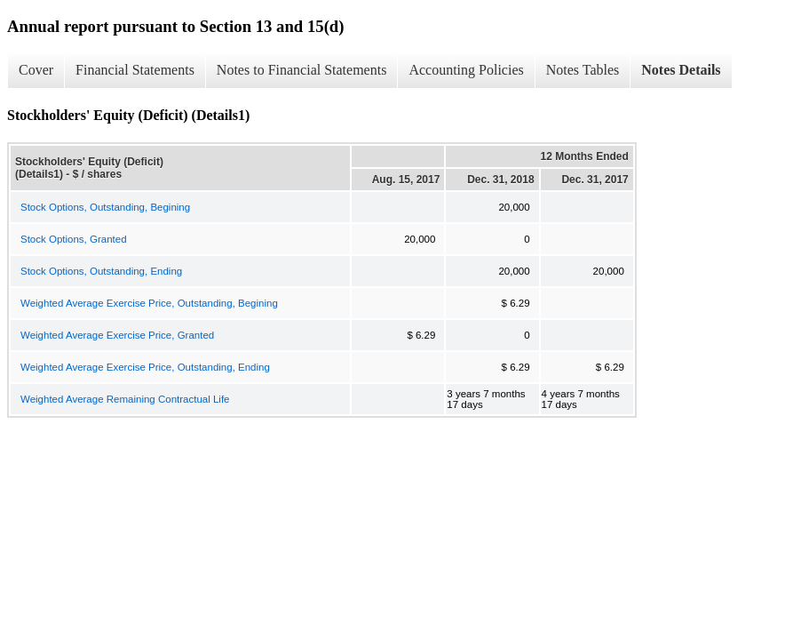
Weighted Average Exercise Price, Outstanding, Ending (145, 367)
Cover (36, 69)
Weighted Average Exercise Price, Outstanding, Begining (149, 303)
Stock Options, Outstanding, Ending (101, 271)
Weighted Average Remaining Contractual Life (124, 399)
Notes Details (680, 69)
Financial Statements (134, 69)
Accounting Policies (465, 69)
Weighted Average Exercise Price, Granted (117, 335)
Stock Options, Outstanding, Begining (105, 207)
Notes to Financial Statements (302, 69)
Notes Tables (583, 69)
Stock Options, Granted (73, 239)
